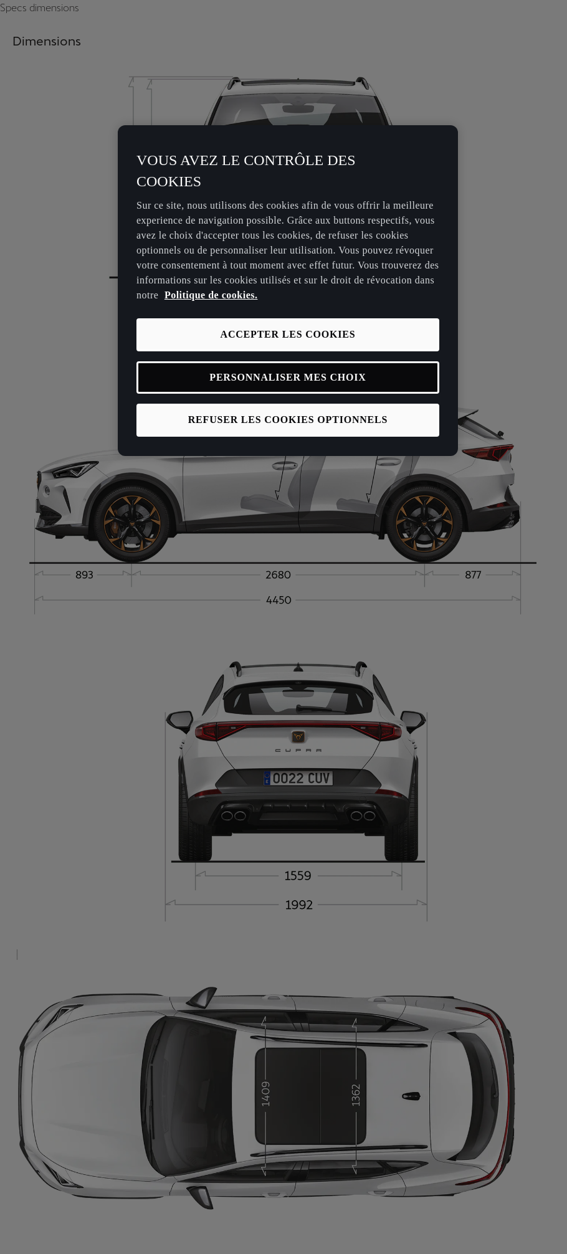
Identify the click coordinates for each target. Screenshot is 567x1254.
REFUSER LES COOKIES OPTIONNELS (288, 419)
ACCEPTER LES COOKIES (288, 334)
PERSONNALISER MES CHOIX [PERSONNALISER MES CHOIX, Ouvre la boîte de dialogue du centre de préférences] (287, 377)
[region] (288, 290)
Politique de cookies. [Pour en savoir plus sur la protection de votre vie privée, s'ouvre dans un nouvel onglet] (211, 295)
